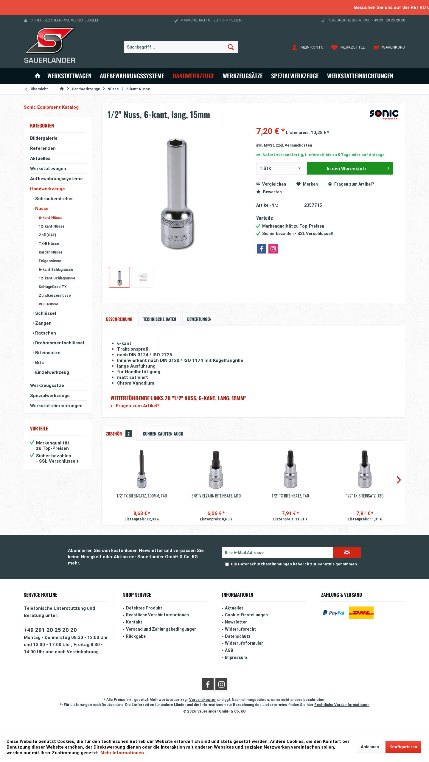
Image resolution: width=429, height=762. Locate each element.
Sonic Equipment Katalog (51, 107)
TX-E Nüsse (48, 243)
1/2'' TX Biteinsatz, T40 (290, 496)
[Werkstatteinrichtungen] (360, 76)
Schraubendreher (53, 198)
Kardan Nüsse (50, 252)
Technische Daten (159, 319)
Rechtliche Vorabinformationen (157, 615)
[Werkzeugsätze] (243, 76)
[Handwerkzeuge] (193, 76)
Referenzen (43, 148)
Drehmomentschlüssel (59, 343)
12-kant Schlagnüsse (56, 278)
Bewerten (269, 192)
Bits (39, 362)
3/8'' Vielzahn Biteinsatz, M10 (216, 496)
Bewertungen (199, 319)
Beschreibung (119, 319)
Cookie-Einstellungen (246, 615)
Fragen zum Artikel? (351, 184)
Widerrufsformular (244, 643)
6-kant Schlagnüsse (55, 269)
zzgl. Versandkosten (294, 145)
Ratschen (45, 333)
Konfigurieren (403, 746)
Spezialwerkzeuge (50, 395)
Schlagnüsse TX (52, 286)
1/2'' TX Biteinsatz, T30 (364, 496)
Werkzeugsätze (47, 385)
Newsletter (236, 622)
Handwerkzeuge (47, 189)
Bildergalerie (43, 138)
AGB (229, 650)
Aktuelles (40, 158)
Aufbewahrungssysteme (56, 178)
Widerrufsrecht (240, 629)
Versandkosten (202, 699)
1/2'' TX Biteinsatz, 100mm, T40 (141, 496)
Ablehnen (370, 746)
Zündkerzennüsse (54, 295)
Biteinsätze (47, 352)
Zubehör (119, 433)
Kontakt (134, 622)
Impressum (236, 657)
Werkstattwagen (48, 168)
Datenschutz (238, 636)
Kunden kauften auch (163, 433)
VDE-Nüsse (48, 304)
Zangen (43, 323)
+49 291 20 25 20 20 (50, 629)
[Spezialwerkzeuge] (295, 76)
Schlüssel (45, 313)
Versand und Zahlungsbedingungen (161, 629)
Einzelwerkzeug (51, 372)
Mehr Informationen (122, 752)
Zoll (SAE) (47, 235)
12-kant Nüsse (51, 226)
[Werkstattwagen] (69, 76)
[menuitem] (387, 47)
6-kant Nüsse (50, 217)
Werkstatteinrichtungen (56, 405)
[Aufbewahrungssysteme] (132, 76)
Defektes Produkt (144, 608)
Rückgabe (136, 636)
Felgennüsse (49, 261)
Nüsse (41, 208)
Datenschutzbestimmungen (265, 564)
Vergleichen (271, 184)
